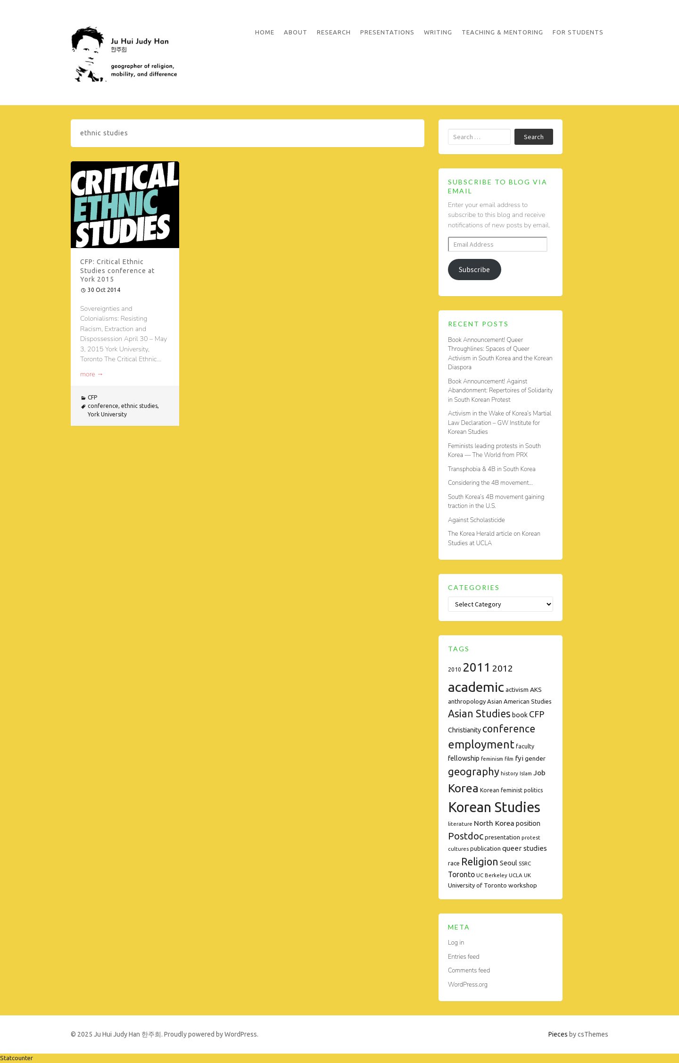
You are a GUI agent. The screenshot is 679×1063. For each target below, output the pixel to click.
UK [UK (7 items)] (527, 875)
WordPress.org (468, 984)
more (92, 374)
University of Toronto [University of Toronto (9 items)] (477, 885)
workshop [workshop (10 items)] (522, 885)
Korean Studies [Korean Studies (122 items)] (494, 807)
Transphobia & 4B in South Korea (492, 469)
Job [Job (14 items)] (539, 772)
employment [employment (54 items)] (481, 744)
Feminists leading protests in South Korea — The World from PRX (494, 451)
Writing (438, 32)
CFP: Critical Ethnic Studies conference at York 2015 (117, 270)
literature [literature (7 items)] (460, 824)
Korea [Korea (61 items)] (463, 788)
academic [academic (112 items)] (476, 686)
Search (534, 137)
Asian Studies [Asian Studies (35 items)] (479, 713)
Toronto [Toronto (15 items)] (461, 874)
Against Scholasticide (476, 520)
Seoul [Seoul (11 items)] (508, 863)
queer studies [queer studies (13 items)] (524, 848)
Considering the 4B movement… (490, 483)
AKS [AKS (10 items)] (536, 689)
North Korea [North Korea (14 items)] (494, 823)
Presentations (387, 32)
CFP (92, 397)
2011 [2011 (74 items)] (477, 667)
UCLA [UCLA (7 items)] (515, 875)
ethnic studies (139, 406)
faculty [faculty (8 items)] (525, 746)
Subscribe (474, 269)
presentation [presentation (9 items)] (502, 837)
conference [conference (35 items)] (508, 728)
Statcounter (16, 1058)
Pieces (558, 1034)
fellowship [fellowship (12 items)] (464, 758)
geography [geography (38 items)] (473, 771)
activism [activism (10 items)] (517, 689)
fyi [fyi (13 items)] (519, 758)
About (295, 32)
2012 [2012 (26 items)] (502, 668)
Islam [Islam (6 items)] (526, 773)
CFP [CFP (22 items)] (536, 714)
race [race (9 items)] (454, 863)
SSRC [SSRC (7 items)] (525, 863)
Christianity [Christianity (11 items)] (464, 730)
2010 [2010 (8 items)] (454, 669)
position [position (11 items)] (528, 823)
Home (264, 32)
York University (107, 414)
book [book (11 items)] (520, 715)
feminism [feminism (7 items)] (492, 759)
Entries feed (464, 957)
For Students (578, 32)
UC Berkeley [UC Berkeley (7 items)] (491, 875)
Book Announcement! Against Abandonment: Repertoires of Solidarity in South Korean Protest (500, 390)
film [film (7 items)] (509, 759)
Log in (456, 942)
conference (103, 406)
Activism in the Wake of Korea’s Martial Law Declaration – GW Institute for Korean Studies (499, 422)
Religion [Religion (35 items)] (479, 861)
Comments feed (469, 970)
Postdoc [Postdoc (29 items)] (465, 835)
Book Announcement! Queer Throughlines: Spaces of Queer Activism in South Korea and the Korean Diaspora (500, 354)
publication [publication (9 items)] (485, 848)
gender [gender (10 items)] (535, 758)
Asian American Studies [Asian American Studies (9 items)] (519, 701)
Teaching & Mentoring (502, 32)
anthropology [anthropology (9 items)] (467, 701)
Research (334, 32)
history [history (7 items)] (509, 773)
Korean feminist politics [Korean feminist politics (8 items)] (511, 790)
